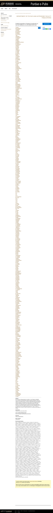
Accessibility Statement (31, 510)
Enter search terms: (4, 14)
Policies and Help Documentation (6, 29)
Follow (39, 27)
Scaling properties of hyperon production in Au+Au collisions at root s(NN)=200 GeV (27, 24)
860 (30, 13)
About (19, 510)
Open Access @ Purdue (4, 25)
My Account (25, 510)
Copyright (19, 512)
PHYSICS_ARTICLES (26, 13)
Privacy (16, 512)
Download (46, 23)
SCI (18, 13)
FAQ (21, 510)
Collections (2, 33)
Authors (2, 36)
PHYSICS (21, 13)
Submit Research (3, 30)
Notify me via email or (5, 22)
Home (16, 13)
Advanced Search (3, 20)
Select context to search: (5, 17)
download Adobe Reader (33, 481)
